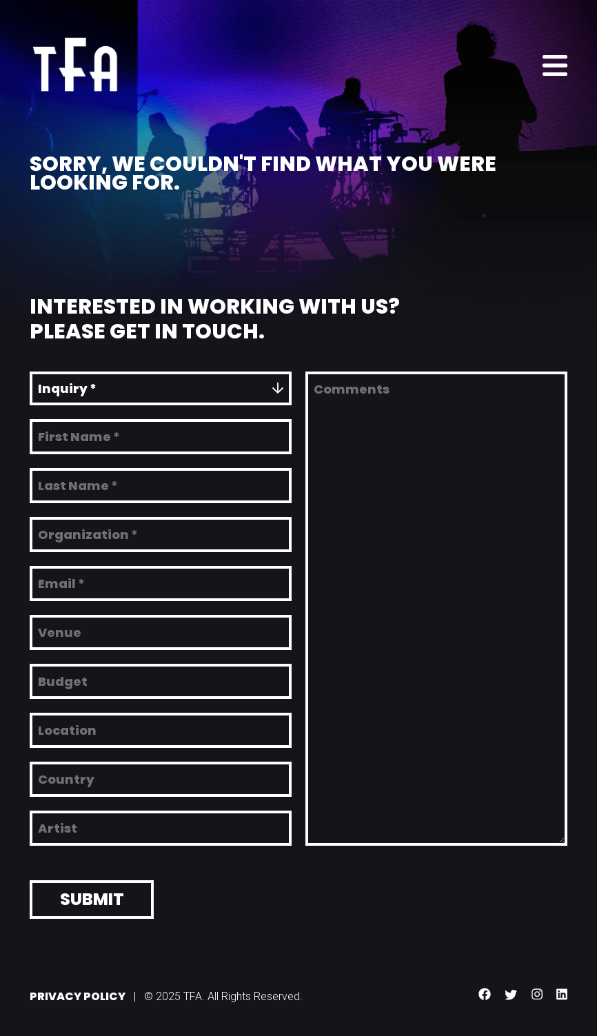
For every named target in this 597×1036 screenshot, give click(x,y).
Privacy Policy (77, 993)
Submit (92, 895)
